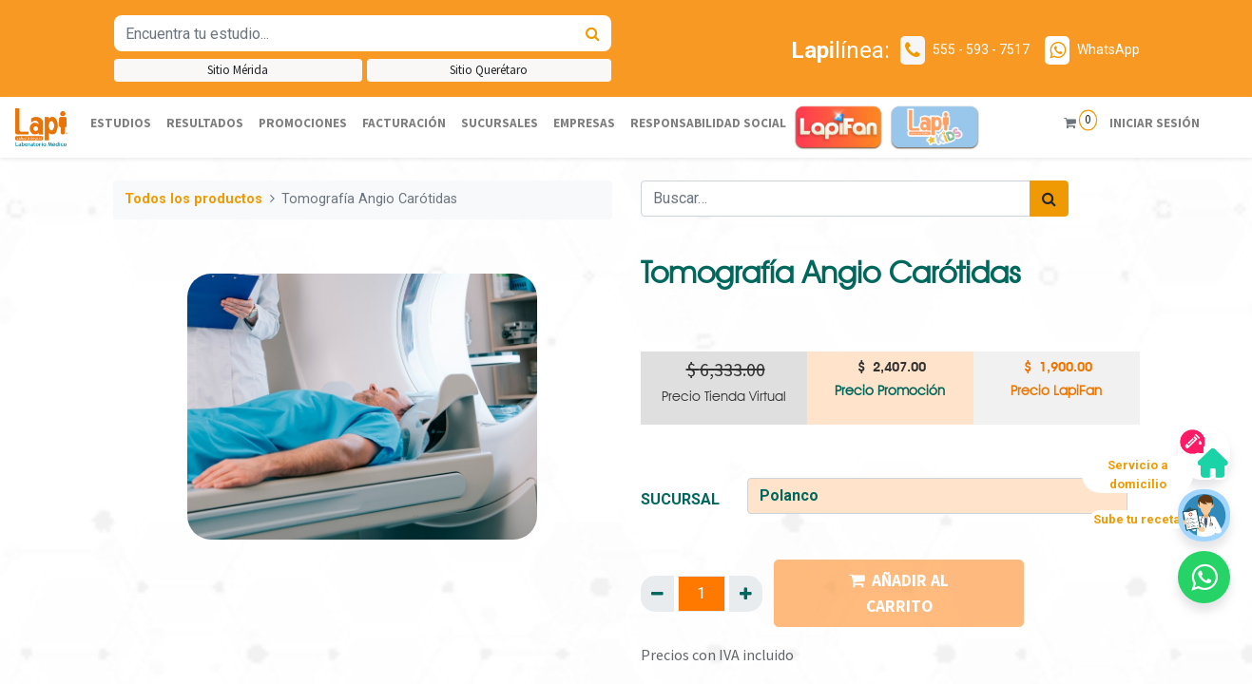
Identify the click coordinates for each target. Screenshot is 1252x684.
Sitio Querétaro (489, 70)
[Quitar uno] (657, 594)
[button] (1204, 577)
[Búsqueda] (592, 33)
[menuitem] (121, 123)
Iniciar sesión (1154, 123)
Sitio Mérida (237, 70)
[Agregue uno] (745, 594)
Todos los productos (193, 199)
